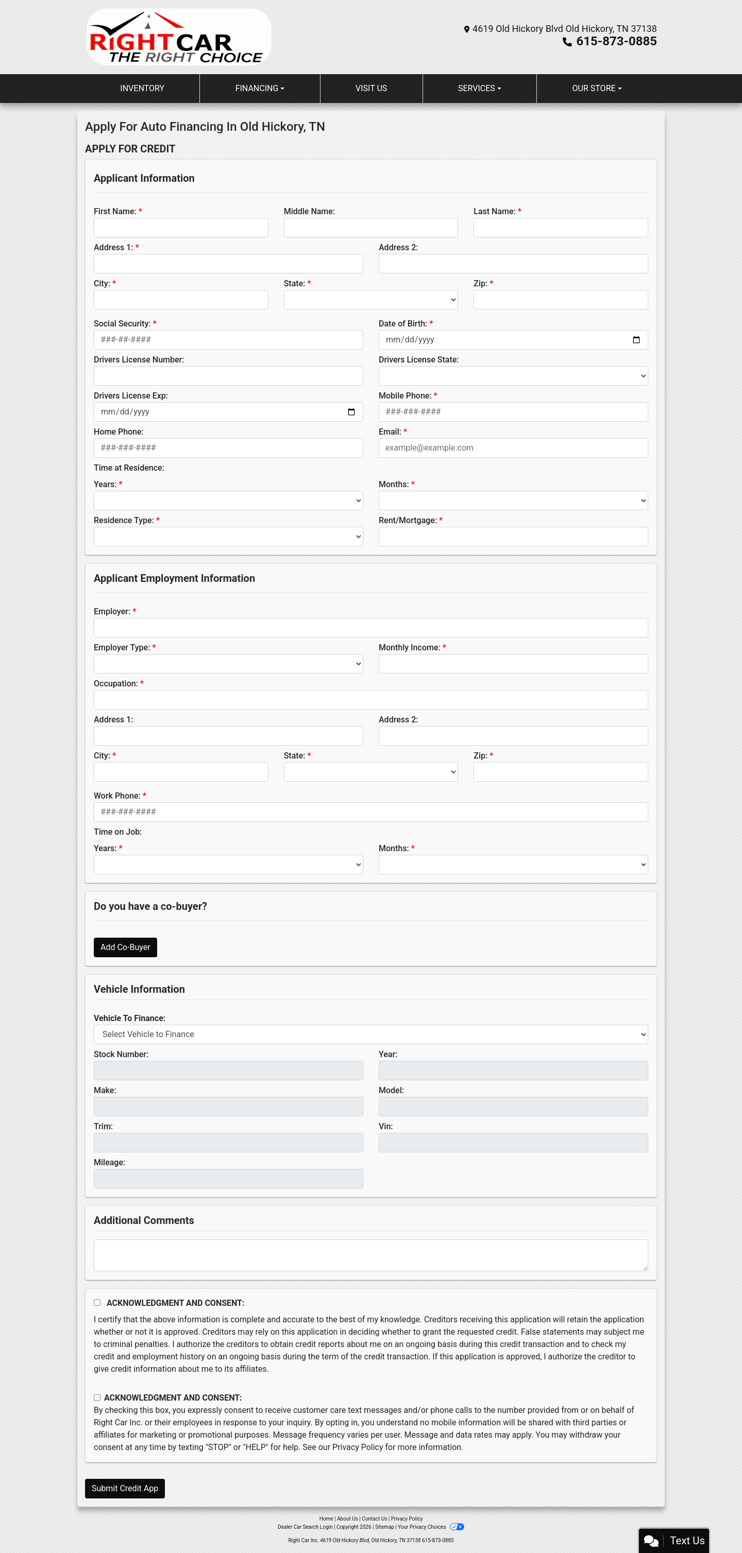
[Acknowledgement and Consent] (97, 1302)
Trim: (103, 1126)
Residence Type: (124, 520)
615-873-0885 (616, 41)
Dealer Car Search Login (305, 1527)
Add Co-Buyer (125, 947)
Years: (105, 484)
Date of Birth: (403, 324)
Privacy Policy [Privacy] (407, 1519)
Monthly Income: (410, 647)
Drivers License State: (419, 360)
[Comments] (371, 1255)
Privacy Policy (357, 1447)
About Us (347, 1519)
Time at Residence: (129, 468)
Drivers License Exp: (131, 396)
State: (295, 283)
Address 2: (398, 247)
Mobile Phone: (405, 396)
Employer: (112, 611)
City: (102, 283)
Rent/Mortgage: (408, 520)
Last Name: (495, 211)
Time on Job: (118, 832)
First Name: (115, 211)
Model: (391, 1090)
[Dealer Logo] (179, 37)
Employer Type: (122, 647)
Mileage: (109, 1162)
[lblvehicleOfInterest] (371, 1034)
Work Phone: (117, 796)
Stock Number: (121, 1054)
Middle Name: (309, 211)
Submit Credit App (125, 1488)
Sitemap (384, 1527)
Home (326, 1519)
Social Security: (122, 324)
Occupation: (116, 683)
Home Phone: (119, 432)
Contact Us (374, 1519)
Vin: (386, 1126)
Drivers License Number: (139, 360)
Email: (390, 432)
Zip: (480, 283)
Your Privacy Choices (431, 1527)
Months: (394, 484)
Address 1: (113, 247)
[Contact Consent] (97, 1397)
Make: (105, 1090)
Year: (388, 1054)
